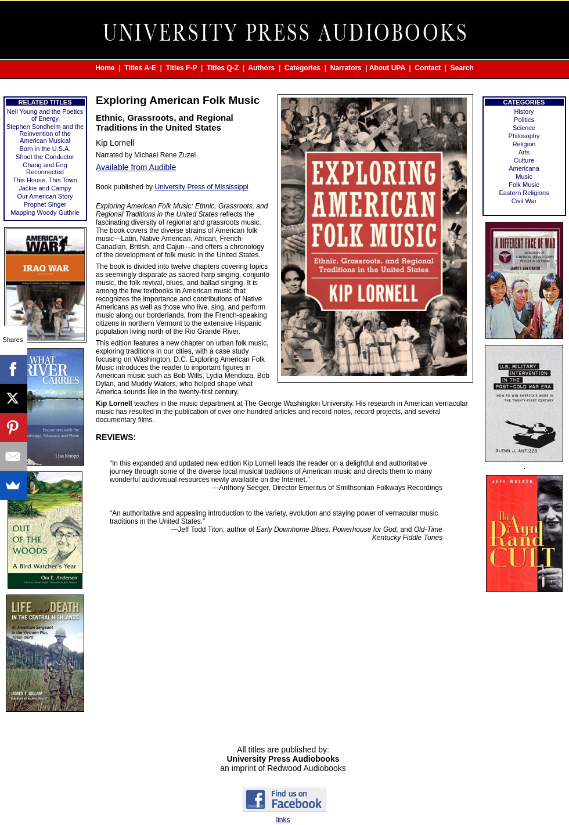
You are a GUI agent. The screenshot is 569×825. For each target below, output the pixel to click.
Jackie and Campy (45, 188)
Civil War (524, 200)
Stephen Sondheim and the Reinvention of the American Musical (45, 133)
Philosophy (524, 135)
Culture (524, 160)
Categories (302, 68)
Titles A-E (140, 68)
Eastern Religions (524, 192)
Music (524, 176)
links (283, 820)
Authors (261, 68)
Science (524, 127)
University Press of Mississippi (201, 187)
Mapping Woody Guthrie (44, 212)
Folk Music (524, 184)
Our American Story (45, 196)
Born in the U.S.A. (44, 148)
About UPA (387, 68)
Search (462, 68)
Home (104, 68)
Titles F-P (181, 68)
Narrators (346, 68)
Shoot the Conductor (45, 156)
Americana (524, 168)
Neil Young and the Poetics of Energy (45, 115)
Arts (524, 152)
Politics (524, 119)
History (524, 111)
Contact (428, 68)
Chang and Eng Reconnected (45, 168)
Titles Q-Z (223, 68)
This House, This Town (45, 179)
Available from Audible (136, 167)
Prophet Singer (45, 204)
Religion (524, 143)
